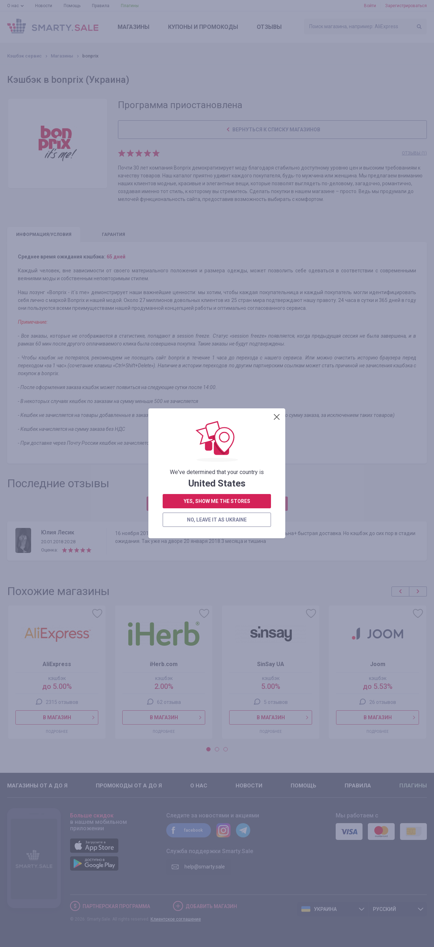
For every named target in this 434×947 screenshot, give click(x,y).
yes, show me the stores (217, 195)
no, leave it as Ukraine (217, 214)
